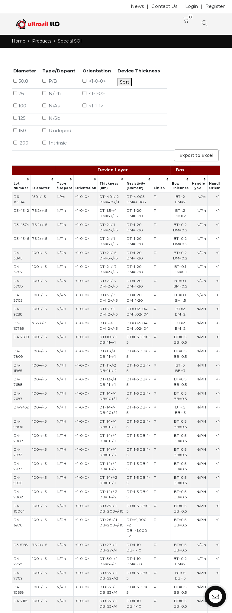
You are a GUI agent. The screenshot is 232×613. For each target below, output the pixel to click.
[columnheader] (33, 170)
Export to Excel (196, 155)
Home (18, 41)
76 (18, 93)
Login (191, 6)
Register (215, 6)
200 (21, 143)
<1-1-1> (93, 106)
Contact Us (164, 6)
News (137, 6)
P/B (49, 81)
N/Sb (51, 118)
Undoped (56, 130)
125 (19, 118)
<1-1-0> (93, 93)
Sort (124, 82)
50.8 (20, 81)
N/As (51, 106)
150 (19, 130)
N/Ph (51, 93)
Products (42, 41)
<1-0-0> (94, 81)
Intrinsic (54, 143)
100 (19, 106)
